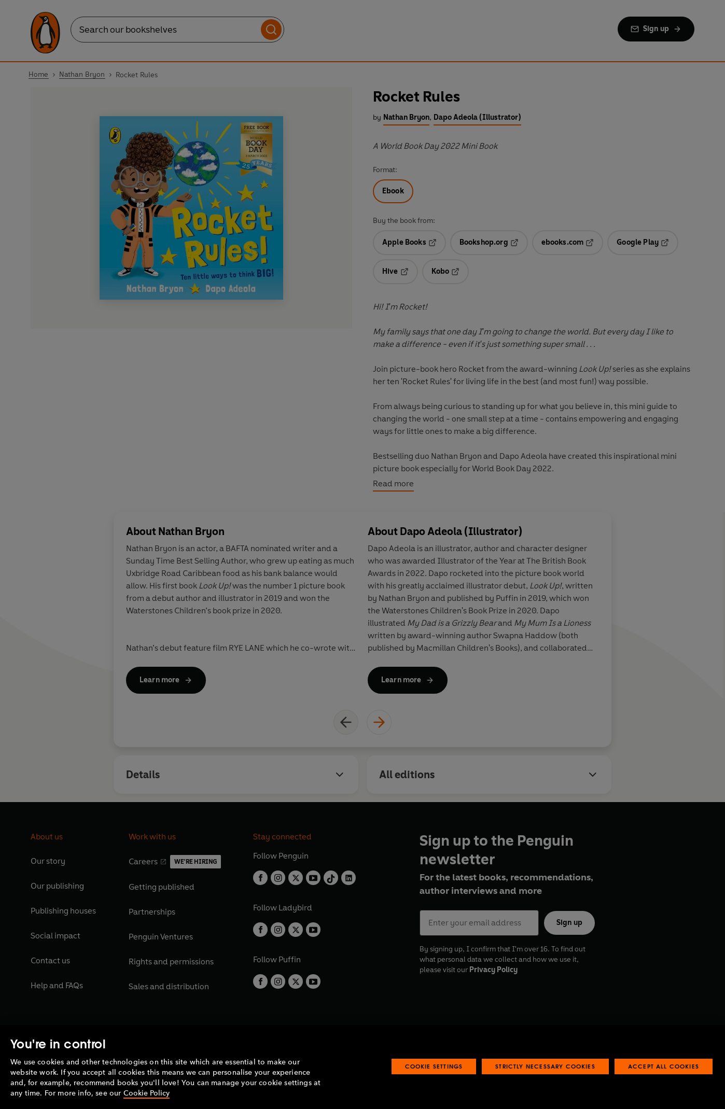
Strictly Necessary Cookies (545, 1066)
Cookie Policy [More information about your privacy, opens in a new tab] (146, 1093)
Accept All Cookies (663, 1066)
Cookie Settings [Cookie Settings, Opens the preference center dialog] (434, 1066)
